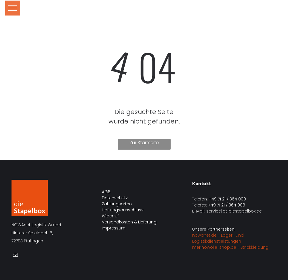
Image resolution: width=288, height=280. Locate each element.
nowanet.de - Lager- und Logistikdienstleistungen (218, 238)
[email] (15, 255)
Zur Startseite (144, 142)
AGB (106, 192)
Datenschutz (115, 198)
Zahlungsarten (117, 204)
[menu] (12, 8)
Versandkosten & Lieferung (129, 222)
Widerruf (110, 216)
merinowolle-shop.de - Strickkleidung (230, 247)
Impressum (113, 228)
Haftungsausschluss (123, 210)
